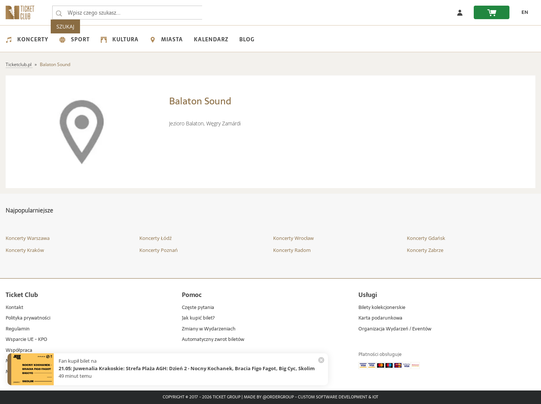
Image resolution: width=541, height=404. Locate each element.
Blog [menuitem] (246, 39)
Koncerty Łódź (155, 238)
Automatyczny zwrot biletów (213, 339)
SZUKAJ (217, 12)
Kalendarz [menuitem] (211, 39)
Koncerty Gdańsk (426, 238)
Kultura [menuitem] (120, 39)
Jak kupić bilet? (198, 318)
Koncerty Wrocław (293, 238)
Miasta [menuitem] (166, 39)
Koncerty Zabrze (425, 250)
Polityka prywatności (28, 318)
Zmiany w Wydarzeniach (209, 329)
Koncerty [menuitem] (27, 39)
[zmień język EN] (522, 12)
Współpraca (19, 350)
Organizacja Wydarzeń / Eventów (394, 329)
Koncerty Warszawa (28, 238)
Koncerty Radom (292, 250)
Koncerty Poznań (158, 250)
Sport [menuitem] (74, 39)
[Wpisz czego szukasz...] (59, 13)
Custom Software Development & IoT (338, 397)
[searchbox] (127, 13)
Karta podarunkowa (380, 318)
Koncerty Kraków (25, 250)
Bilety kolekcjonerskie (381, 307)
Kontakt (14, 307)
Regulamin (18, 329)
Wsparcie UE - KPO (26, 339)
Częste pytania (198, 307)
